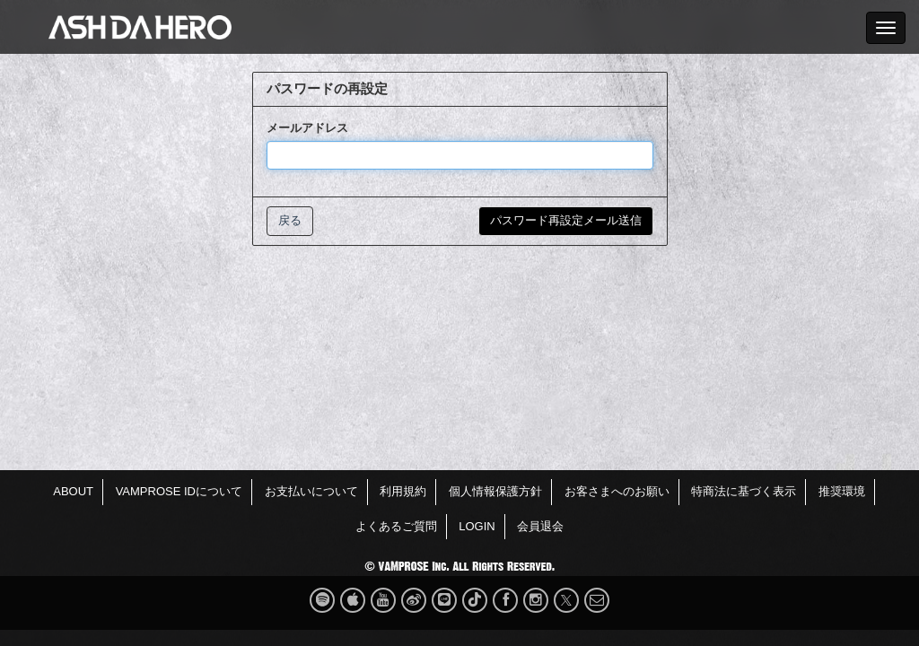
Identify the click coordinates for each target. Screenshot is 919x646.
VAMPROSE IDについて (179, 491)
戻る (290, 220)
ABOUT (73, 491)
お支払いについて (311, 491)
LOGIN (477, 526)
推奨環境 (841, 491)
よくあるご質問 (396, 526)
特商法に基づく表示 (743, 491)
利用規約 (403, 491)
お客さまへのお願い (617, 491)
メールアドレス (307, 128)
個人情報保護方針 (495, 491)
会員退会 (540, 526)
